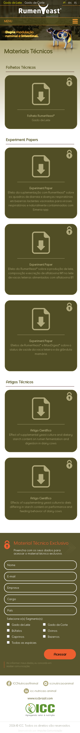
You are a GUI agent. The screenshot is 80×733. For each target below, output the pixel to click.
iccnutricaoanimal (61, 683)
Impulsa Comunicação (49, 730)
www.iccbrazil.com (40, 698)
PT (64, 2)
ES (75, 2)
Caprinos (18, 636)
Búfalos (17, 630)
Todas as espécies (24, 642)
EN (69, 2)
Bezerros (54, 636)
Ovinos (52, 630)
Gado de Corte (34, 2)
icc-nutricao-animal (43, 691)
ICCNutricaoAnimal (25, 683)
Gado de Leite (12, 2)
